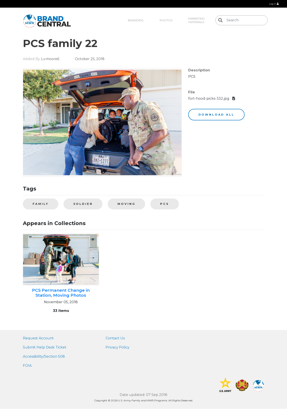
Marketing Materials (196, 20)
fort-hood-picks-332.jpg (211, 98)
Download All (216, 114)
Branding (136, 20)
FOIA (27, 366)
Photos (166, 20)
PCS (164, 203)
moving (126, 203)
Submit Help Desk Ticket (44, 347)
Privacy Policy (117, 347)
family (41, 203)
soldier (83, 203)
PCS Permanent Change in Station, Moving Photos (61, 293)
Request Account (38, 338)
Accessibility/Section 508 (44, 356)
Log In (274, 3)
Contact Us (115, 338)
